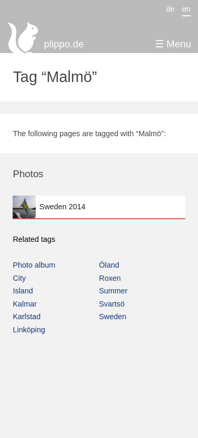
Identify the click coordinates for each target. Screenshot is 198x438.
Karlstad (26, 316)
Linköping (29, 329)
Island (23, 291)
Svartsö (112, 304)
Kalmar (25, 304)
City (19, 278)
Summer (113, 291)
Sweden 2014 (99, 207)
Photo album (34, 265)
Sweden (113, 316)
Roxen (110, 278)
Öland (109, 265)
